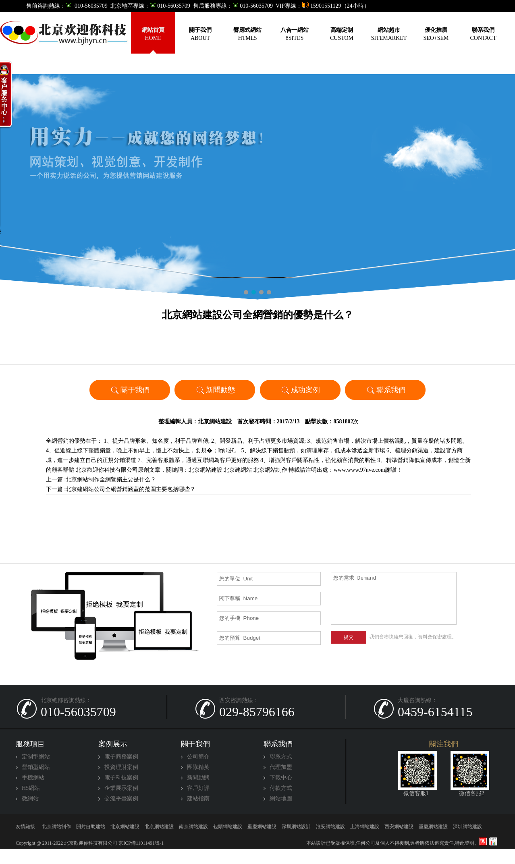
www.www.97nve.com (359, 470)
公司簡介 (198, 757)
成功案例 (300, 389)
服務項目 (30, 744)
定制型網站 (36, 757)
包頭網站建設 (227, 826)
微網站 (30, 799)
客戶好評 (198, 788)
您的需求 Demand (394, 598)
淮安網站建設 (330, 826)
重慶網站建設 (261, 826)
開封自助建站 (90, 826)
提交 (348, 637)
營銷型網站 (36, 767)
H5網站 (31, 788)
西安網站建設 (398, 826)
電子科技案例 (121, 778)
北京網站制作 (270, 470)
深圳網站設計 (296, 826)
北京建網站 (238, 470)
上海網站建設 (364, 826)
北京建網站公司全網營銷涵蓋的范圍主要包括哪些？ (130, 489)
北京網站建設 (215, 422)
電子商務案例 (121, 757)
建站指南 (198, 799)
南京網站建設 (193, 826)
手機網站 (33, 778)
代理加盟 (281, 767)
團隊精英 (198, 767)
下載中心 (281, 778)
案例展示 (112, 744)
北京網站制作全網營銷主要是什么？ (111, 480)
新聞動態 (215, 389)
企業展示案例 (121, 788)
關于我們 (130, 389)
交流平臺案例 (121, 799)
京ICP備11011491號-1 (140, 843)
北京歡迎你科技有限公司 (107, 470)
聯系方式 (281, 757)
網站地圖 (281, 799)
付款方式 (281, 788)
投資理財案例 (121, 767)
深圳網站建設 (467, 826)
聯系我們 (385, 389)
